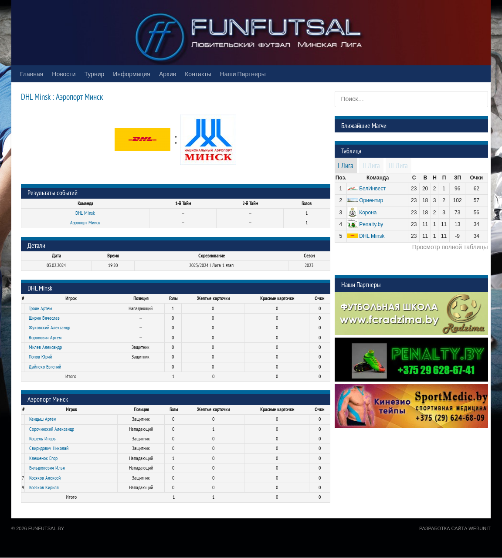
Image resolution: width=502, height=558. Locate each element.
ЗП (457, 178)
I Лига (345, 166)
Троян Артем (40, 308)
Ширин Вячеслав (44, 318)
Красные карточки (277, 298)
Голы (173, 298)
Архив (167, 74)
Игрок (71, 298)
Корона (367, 213)
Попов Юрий (40, 357)
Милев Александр (45, 347)
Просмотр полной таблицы (450, 246)
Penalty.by (371, 224)
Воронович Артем (45, 338)
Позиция (141, 298)
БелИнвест (372, 189)
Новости (63, 74)
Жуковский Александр (49, 328)
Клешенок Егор (43, 458)
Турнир (95, 74)
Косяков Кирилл (44, 487)
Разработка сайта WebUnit (455, 528)
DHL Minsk (85, 213)
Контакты (198, 74)
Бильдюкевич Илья (47, 468)
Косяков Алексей (45, 478)
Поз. (341, 178)
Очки (319, 298)
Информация (131, 74)
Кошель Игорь (42, 439)
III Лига (398, 166)
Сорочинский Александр (51, 429)
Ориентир (371, 200)
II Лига (371, 166)
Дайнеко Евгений (45, 367)
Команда (377, 178)
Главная (31, 74)
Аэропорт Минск (85, 223)
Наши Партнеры (243, 74)
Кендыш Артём (42, 419)
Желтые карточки (213, 298)
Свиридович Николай (48, 448)
